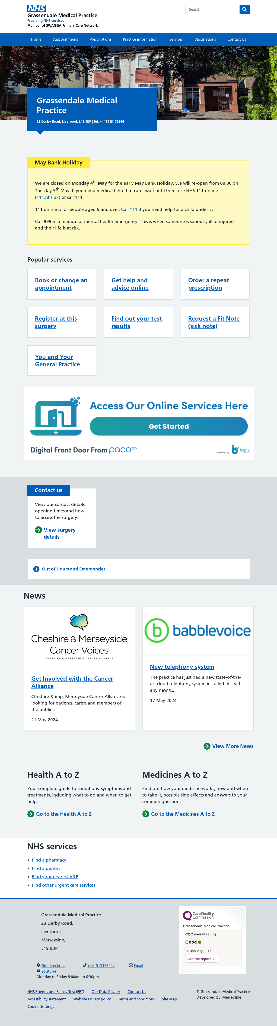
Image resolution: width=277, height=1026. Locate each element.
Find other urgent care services (63, 885)
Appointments (65, 39)
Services (176, 39)
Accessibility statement (46, 999)
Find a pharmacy (49, 860)
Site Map (169, 999)
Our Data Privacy (106, 991)
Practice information (140, 39)
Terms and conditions (136, 999)
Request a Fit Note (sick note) (214, 322)
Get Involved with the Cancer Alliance (72, 682)
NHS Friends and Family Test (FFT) (55, 991)
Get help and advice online (130, 283)
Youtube (48, 971)
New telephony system (182, 666)
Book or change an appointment (61, 283)
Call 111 (129, 209)
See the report (199, 959)
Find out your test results (136, 322)
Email (138, 965)
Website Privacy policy (92, 999)
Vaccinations (205, 39)
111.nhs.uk (47, 197)
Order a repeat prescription (208, 283)
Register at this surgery (56, 322)
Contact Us (236, 39)
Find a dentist (46, 868)
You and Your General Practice (57, 360)
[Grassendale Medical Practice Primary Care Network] (62, 16)
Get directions (53, 965)
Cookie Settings (40, 1006)
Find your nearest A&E (55, 876)
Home (36, 39)
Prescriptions (100, 39)
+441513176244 (112, 121)
